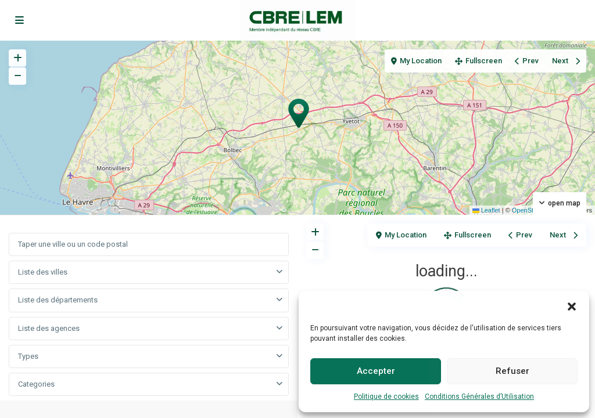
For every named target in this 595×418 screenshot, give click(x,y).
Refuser (512, 371)
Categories (36, 384)
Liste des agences (49, 328)
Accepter (376, 371)
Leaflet (486, 210)
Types (28, 356)
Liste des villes (42, 272)
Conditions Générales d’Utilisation (479, 396)
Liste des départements (58, 300)
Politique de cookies (386, 396)
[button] (572, 305)
